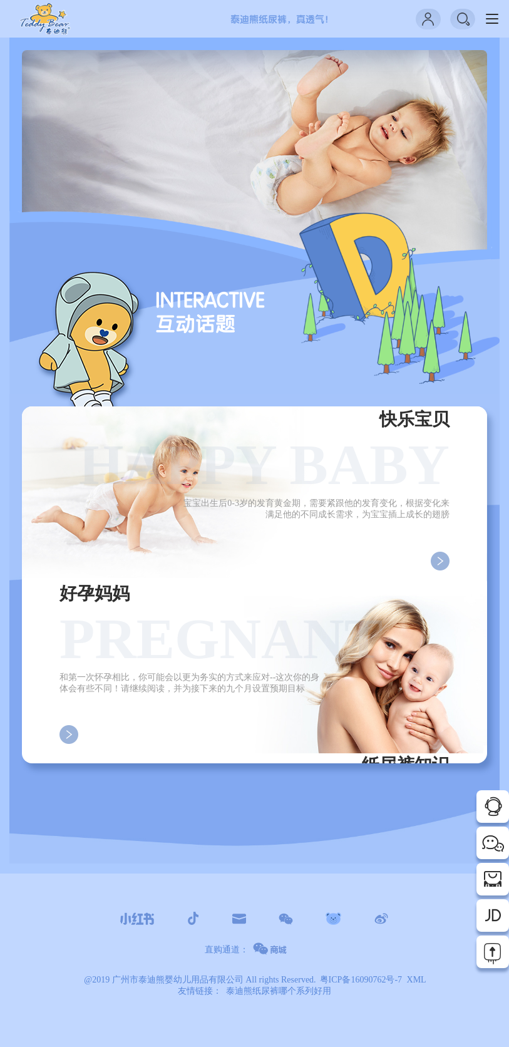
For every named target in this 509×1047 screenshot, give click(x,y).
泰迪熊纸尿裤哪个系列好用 (278, 991)
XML (416, 979)
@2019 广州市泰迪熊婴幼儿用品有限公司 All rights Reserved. (200, 979)
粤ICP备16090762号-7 (361, 979)
